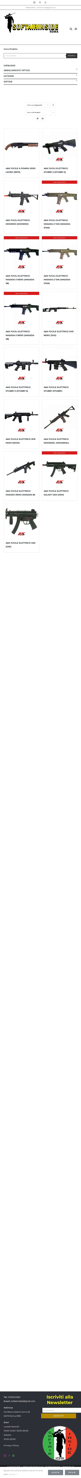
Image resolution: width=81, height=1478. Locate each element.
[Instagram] (5, 1455)
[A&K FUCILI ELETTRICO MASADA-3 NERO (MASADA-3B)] (21, 254)
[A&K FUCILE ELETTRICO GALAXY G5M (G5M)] (59, 469)
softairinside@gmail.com (46, 7)
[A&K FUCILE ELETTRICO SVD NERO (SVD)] (59, 309)
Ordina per (34, 105)
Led (41, 1466)
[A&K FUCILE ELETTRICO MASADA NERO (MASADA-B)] (21, 469)
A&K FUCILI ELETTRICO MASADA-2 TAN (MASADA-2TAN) (57, 280)
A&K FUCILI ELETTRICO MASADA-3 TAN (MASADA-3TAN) (57, 224)
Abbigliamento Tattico (17, 70)
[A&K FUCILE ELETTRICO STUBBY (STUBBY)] (59, 365)
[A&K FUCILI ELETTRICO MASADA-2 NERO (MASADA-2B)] (21, 309)
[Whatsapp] (13, 1455)
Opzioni (13, 1474)
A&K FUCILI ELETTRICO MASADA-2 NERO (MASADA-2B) (20, 335)
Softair (8, 81)
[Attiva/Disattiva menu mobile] (76, 29)
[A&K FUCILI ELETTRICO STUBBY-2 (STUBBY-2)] (59, 146)
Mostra (33, 112)
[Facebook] (9, 1455)
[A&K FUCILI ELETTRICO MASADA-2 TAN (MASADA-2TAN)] (59, 254)
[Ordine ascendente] (53, 105)
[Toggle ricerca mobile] (71, 29)
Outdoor (9, 76)
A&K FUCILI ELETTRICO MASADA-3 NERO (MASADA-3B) (20, 280)
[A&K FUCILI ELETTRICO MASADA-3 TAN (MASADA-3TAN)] (59, 198)
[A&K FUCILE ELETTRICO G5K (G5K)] (21, 521)
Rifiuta (72, 1472)
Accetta (56, 1472)
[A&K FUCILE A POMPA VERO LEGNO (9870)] (21, 146)
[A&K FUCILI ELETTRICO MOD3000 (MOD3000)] (21, 198)
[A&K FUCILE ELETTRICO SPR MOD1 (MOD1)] (21, 417)
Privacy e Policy (11, 1445)
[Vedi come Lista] (42, 118)
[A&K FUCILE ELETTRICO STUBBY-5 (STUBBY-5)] (21, 365)
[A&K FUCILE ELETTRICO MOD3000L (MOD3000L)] (59, 417)
